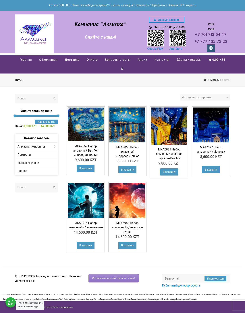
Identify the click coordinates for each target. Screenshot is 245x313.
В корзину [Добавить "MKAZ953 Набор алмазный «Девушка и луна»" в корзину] (127, 245)
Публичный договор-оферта (181, 285)
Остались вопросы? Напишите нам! (113, 278)
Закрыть (190, 5)
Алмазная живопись (32, 146)
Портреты (24, 154)
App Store (175, 48)
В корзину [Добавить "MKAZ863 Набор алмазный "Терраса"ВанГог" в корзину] (127, 169)
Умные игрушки (28, 163)
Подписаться (215, 278)
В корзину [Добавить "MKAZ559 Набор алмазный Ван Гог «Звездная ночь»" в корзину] (85, 168)
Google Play (155, 48)
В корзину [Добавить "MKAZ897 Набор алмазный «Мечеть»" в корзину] (211, 169)
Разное (22, 171)
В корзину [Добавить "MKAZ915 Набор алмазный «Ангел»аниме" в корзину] (85, 245)
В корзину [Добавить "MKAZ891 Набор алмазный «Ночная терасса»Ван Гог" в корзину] (169, 172)
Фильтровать (46, 121)
